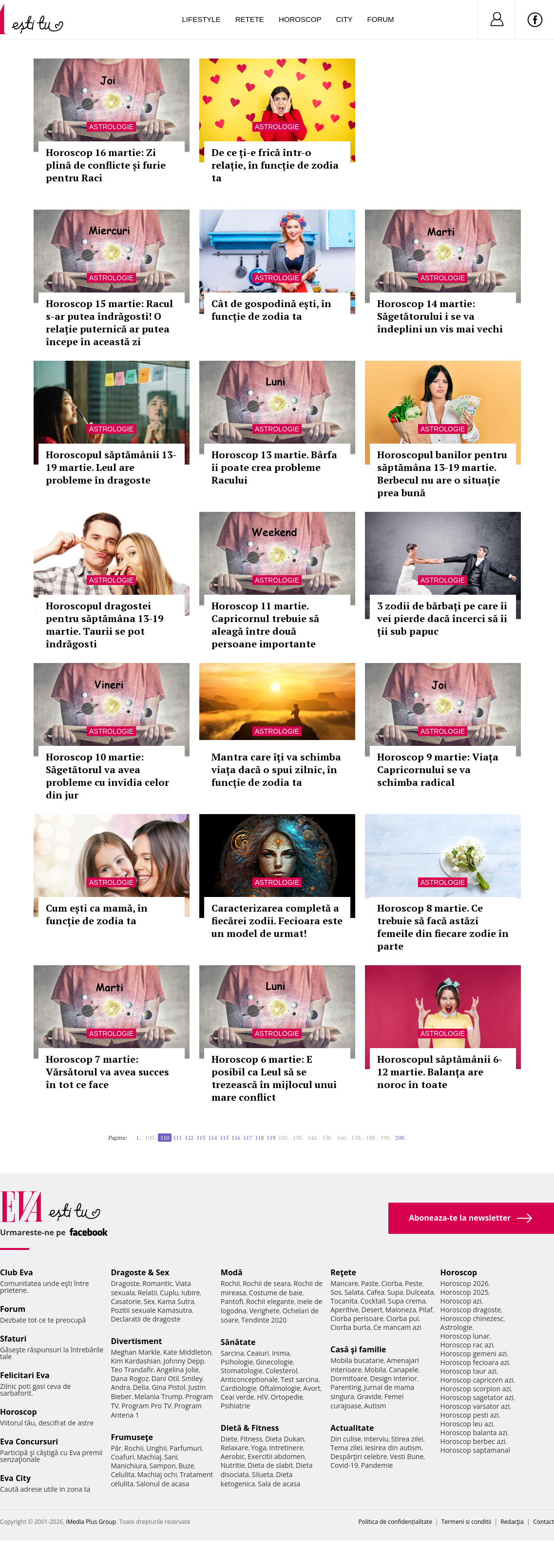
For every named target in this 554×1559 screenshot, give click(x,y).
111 (177, 1137)
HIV (262, 1397)
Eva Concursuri (29, 1441)
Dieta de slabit (270, 1465)
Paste (370, 1283)
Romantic (157, 1283)
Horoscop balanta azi (473, 1432)
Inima (281, 1353)
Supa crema (406, 1301)
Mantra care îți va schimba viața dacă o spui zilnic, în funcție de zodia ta (276, 769)
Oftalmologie (279, 1388)
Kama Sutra (175, 1301)
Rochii (133, 1448)
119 (271, 1137)
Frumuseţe (132, 1437)
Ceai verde (237, 1397)
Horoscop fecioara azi (474, 1362)
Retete (249, 19)
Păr (116, 1448)
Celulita (122, 1474)
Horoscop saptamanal (475, 1450)
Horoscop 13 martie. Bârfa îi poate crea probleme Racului (274, 467)
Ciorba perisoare (356, 1318)
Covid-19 (344, 1465)
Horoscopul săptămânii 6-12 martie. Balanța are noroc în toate (439, 1071)
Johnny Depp (183, 1360)
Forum (380, 19)
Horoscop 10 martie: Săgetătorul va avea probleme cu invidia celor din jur (107, 775)
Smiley (192, 1378)
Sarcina (232, 1353)
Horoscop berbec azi (473, 1441)
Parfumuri (186, 1448)
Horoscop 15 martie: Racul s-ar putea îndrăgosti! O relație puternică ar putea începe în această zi (109, 322)
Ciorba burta (350, 1327)
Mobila (375, 1369)
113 (200, 1137)
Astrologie (111, 127)
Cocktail (372, 1301)
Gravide (369, 1396)
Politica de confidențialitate (395, 1522)
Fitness (251, 1438)
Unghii (156, 1448)
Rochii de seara (267, 1283)
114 (212, 1137)
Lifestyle (201, 19)
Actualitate (352, 1428)
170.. (357, 1137)
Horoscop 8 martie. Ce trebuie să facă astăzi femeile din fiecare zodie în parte (443, 927)
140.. (313, 1137)
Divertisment (136, 1341)
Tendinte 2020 (264, 1320)
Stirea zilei (407, 1438)
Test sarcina (300, 1379)
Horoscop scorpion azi (475, 1388)
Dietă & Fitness (250, 1428)
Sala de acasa (279, 1483)
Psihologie (237, 1361)
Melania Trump (158, 1396)
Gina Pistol (168, 1387)
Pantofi (232, 1301)
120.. (284, 1137)
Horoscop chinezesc (472, 1318)
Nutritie (233, 1465)
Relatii (147, 1292)
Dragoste (125, 1283)
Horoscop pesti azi (469, 1415)
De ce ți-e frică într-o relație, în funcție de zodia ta (275, 165)
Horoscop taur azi (468, 1371)
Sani (171, 1457)
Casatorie (126, 1301)
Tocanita (344, 1301)
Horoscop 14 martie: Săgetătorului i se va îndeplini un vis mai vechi (440, 316)
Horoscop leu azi (466, 1423)
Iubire (190, 1292)
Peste (413, 1283)
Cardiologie (239, 1388)
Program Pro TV (146, 1405)
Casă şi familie (358, 1349)
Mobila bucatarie (357, 1360)
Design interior (393, 1378)
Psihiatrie (235, 1405)
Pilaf (426, 1309)
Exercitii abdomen (276, 1456)
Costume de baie (276, 1292)
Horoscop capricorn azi (477, 1379)
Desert (372, 1309)
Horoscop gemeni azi (473, 1353)
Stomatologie (242, 1370)
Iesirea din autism (393, 1447)
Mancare (344, 1283)
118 (259, 1137)
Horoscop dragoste (470, 1309)
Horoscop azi (461, 1301)
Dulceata (420, 1292)
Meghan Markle (135, 1352)
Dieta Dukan (284, 1438)
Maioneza (400, 1309)
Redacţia (512, 1522)
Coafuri (122, 1457)
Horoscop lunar (465, 1336)
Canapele (404, 1369)
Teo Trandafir (132, 1369)
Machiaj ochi (157, 1474)
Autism (375, 1405)
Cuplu (169, 1292)
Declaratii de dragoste (145, 1319)
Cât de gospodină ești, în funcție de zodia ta (271, 310)
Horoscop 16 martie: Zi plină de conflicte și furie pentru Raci (106, 165)
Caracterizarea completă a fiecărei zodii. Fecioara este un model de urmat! (277, 920)
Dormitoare (348, 1378)
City (344, 19)
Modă (232, 1272)
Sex (149, 1301)
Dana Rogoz (130, 1378)
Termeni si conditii (466, 1522)
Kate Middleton (187, 1352)
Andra (120, 1387)
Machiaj (149, 1457)
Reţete (343, 1272)
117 (247, 1137)
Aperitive (344, 1309)
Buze (186, 1465)
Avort (311, 1388)
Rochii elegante (270, 1301)
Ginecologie (274, 1361)
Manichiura (128, 1465)
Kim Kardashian (135, 1360)
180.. (372, 1137)
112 (189, 1137)
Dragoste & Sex (140, 1272)
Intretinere (286, 1447)
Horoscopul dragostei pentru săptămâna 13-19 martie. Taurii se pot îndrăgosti (104, 624)
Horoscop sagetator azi (477, 1397)
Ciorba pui (402, 1318)
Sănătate (238, 1342)
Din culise (345, 1438)
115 (224, 1137)
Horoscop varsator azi (475, 1406)
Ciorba (391, 1283)
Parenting (345, 1387)
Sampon (163, 1465)
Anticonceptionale (249, 1379)
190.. (386, 1137)
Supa (395, 1292)
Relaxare (234, 1447)
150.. (328, 1137)
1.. (139, 1137)
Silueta (262, 1474)
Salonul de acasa (163, 1483)
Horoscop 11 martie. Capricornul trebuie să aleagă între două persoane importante (265, 624)
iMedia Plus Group (91, 1522)
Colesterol (282, 1370)
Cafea (375, 1292)
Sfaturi (13, 1338)
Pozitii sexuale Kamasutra (151, 1310)
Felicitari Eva (25, 1375)
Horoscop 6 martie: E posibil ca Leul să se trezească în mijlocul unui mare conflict (274, 1078)
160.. (342, 1137)
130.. (299, 1137)
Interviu (376, 1438)
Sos (336, 1292)
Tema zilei (346, 1447)
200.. (401, 1137)
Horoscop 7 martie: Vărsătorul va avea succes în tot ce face (107, 1071)
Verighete (264, 1310)
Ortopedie (286, 1397)
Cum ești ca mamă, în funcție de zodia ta (97, 914)
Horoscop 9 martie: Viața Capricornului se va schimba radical (437, 769)
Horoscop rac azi (467, 1344)
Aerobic (233, 1456)
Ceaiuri (258, 1353)
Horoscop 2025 (464, 1292)
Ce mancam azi (397, 1327)
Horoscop (300, 19)
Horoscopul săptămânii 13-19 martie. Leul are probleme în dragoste (111, 467)
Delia (141, 1387)
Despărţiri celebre (358, 1456)
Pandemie (377, 1465)
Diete (229, 1438)
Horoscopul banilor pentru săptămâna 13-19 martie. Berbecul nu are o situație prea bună (442, 473)
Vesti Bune (406, 1456)
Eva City (15, 1478)
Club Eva (16, 1272)
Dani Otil (165, 1378)
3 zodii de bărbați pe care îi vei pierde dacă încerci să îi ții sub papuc (442, 618)
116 (235, 1137)
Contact (543, 1522)
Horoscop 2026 (464, 1283)
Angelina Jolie (177, 1369)
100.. (150, 1137)
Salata (354, 1292)
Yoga (259, 1447)
